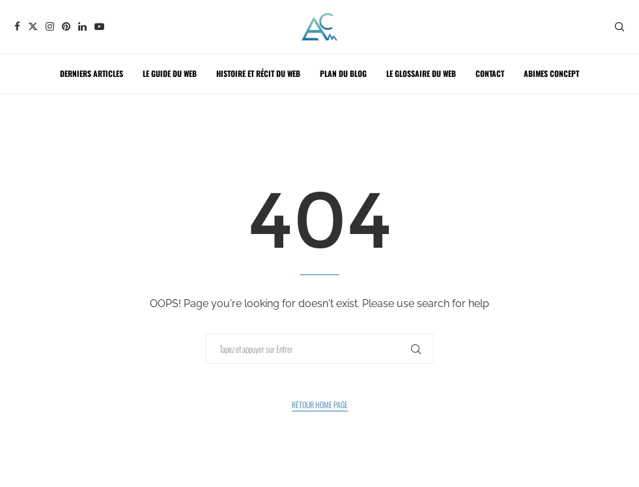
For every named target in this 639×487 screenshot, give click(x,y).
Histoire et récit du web (258, 73)
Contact (490, 73)
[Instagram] (50, 26)
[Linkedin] (82, 26)
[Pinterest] (66, 26)
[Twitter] (32, 26)
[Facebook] (17, 26)
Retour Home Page (320, 404)
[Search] (619, 26)
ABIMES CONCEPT (551, 73)
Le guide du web (170, 73)
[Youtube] (99, 26)
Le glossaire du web (421, 73)
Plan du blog (343, 73)
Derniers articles (91, 73)
